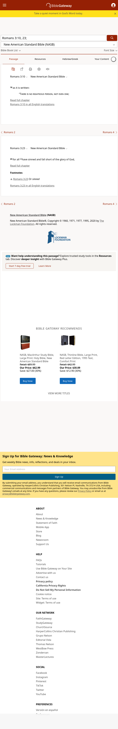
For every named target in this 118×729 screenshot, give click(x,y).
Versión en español (47, 710)
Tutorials (41, 564)
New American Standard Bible (28, 215)
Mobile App (42, 527)
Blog (38, 535)
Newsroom (42, 540)
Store (39, 531)
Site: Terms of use (46, 598)
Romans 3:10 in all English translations (32, 104)
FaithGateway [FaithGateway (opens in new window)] (44, 618)
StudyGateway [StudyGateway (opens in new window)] (44, 623)
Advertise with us (46, 573)
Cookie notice (44, 594)
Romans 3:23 (20, 179)
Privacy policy (44, 581)
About (39, 514)
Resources (22, 58)
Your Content (61, 58)
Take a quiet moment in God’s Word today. (58, 13)
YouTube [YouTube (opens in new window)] (41, 694)
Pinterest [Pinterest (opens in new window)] (41, 681)
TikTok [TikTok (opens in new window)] (39, 685)
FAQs (39, 560)
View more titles (59, 393)
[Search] (112, 38)
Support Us (42, 544)
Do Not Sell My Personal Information (58, 590)
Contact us (42, 577)
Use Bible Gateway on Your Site (54, 568)
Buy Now (28, 380)
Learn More (45, 265)
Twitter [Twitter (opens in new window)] (40, 690)
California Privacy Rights (51, 585)
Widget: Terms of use (48, 602)
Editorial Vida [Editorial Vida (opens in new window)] (43, 640)
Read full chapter (20, 100)
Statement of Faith (46, 523)
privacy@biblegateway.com (16, 493)
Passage (7, 58)
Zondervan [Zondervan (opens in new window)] (42, 652)
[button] (113, 5)
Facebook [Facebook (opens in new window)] (41, 673)
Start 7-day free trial (19, 265)
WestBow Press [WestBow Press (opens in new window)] (44, 648)
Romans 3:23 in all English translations (32, 185)
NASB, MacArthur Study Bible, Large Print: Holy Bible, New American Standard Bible (37, 358)
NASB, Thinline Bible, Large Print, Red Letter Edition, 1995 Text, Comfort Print (79, 358)
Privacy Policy (84, 491)
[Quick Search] (53, 38)
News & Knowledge (47, 518)
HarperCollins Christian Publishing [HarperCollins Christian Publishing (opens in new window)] (55, 631)
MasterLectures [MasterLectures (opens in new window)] (45, 657)
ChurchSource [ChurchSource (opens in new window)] (44, 627)
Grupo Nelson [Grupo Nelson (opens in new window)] (44, 635)
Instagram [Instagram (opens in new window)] (42, 677)
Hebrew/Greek (41, 58)
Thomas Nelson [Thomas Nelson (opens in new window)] (45, 644)
